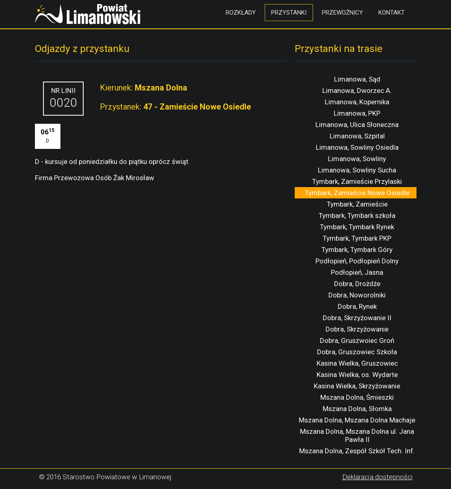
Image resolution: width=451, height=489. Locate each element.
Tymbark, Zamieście (357, 204)
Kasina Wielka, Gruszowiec (357, 363)
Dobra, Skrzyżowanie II (357, 318)
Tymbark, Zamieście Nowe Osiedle (357, 193)
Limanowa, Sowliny (357, 159)
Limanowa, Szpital (357, 136)
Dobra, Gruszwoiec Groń (357, 340)
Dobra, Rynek (357, 306)
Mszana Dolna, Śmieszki (357, 397)
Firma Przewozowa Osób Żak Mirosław (94, 178)
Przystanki (288, 12)
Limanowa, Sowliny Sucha (357, 170)
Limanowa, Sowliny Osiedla (357, 147)
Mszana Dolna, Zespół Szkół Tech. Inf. (357, 451)
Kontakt (391, 12)
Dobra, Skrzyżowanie (357, 329)
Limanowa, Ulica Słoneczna (357, 125)
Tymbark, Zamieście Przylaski (357, 181)
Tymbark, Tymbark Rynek (357, 227)
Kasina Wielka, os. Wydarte (357, 375)
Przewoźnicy (342, 12)
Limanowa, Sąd (357, 79)
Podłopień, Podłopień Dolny (357, 261)
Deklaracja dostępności (377, 477)
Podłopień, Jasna (357, 272)
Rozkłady (241, 12)
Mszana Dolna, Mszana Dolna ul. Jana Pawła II (357, 435)
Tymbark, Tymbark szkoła (357, 215)
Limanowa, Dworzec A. (357, 90)
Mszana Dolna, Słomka (357, 409)
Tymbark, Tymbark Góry (357, 250)
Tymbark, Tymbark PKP (357, 238)
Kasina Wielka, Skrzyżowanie (357, 386)
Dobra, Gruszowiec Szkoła (357, 352)
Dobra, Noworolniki (357, 295)
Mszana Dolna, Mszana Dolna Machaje (357, 420)
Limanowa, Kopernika (357, 102)
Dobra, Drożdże (357, 284)
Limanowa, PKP (357, 113)
